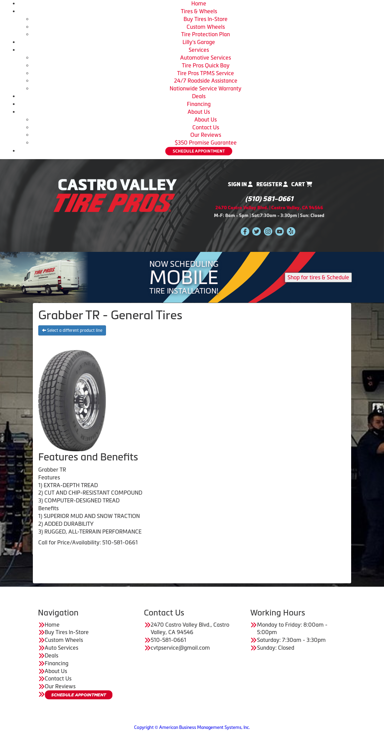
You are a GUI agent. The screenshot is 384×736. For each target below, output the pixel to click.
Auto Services (61, 648)
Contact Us (205, 127)
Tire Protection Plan (205, 34)
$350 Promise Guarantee (206, 142)
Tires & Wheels (199, 11)
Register (272, 184)
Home (198, 3)
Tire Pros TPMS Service (205, 73)
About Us (199, 112)
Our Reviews (205, 135)
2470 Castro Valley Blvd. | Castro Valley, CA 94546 (269, 207)
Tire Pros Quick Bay (206, 65)
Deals (199, 96)
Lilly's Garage (199, 42)
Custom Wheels (206, 27)
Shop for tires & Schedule (318, 277)
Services (199, 50)
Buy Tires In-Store (206, 19)
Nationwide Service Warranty (205, 88)
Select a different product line (72, 330)
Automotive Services (205, 58)
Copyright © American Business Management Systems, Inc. (192, 727)
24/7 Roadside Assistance (205, 81)
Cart (301, 184)
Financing (199, 104)
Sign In (240, 184)
